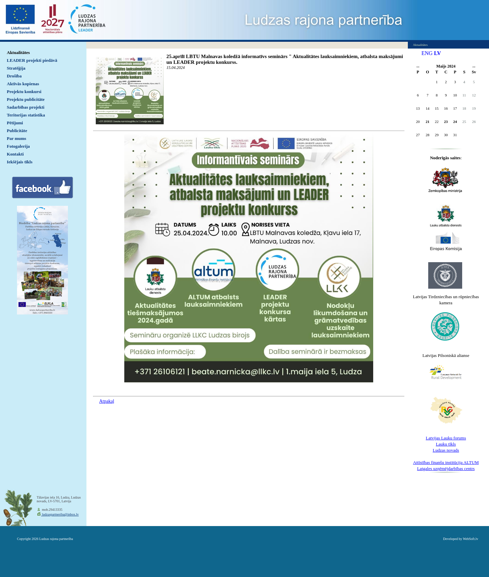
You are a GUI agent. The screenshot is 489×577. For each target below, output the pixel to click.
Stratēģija (16, 68)
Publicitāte (17, 130)
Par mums (16, 138)
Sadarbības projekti (25, 107)
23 (446, 122)
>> (473, 67)
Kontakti (15, 154)
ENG (427, 53)
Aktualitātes (18, 52)
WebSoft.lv (470, 539)
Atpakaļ (106, 401)
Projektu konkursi (24, 91)
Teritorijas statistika (26, 115)
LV (437, 53)
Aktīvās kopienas (23, 83)
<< (417, 67)
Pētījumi (15, 122)
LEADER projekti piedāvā (32, 60)
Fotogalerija (18, 146)
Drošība (14, 75)
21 (428, 122)
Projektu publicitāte (25, 99)
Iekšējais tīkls (19, 161)
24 (455, 122)
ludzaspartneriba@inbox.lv (60, 514)
